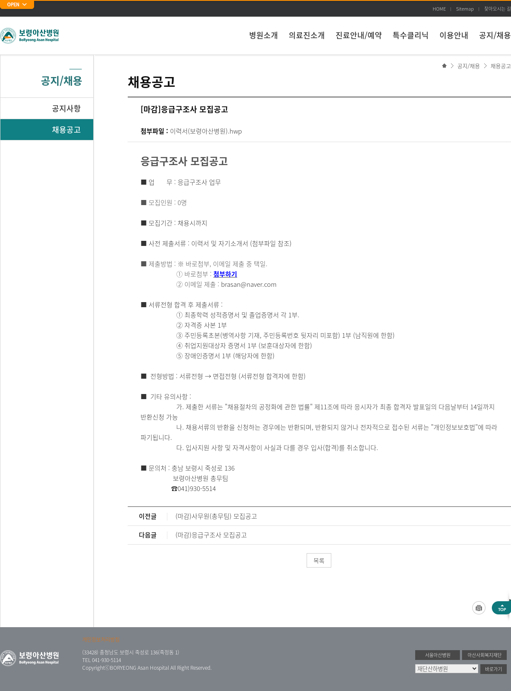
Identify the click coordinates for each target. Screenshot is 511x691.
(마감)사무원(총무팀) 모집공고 (216, 516)
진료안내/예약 (359, 35)
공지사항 (66, 108)
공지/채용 (495, 35)
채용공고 (501, 66)
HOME (439, 8)
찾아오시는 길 (497, 8)
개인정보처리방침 (101, 639)
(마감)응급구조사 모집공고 (211, 535)
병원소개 (263, 35)
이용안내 (453, 35)
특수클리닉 (411, 35)
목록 (318, 560)
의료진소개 (307, 35)
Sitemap (465, 8)
